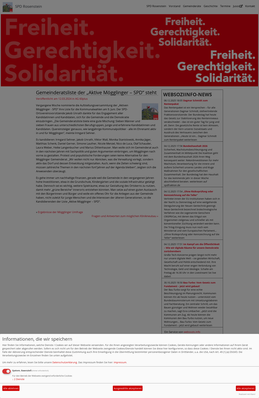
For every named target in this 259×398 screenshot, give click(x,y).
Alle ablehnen (11, 388)
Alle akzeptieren (246, 388)
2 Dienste (18, 379)
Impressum (120, 362)
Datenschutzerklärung (64, 362)
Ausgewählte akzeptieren (128, 388)
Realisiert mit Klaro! (247, 394)
